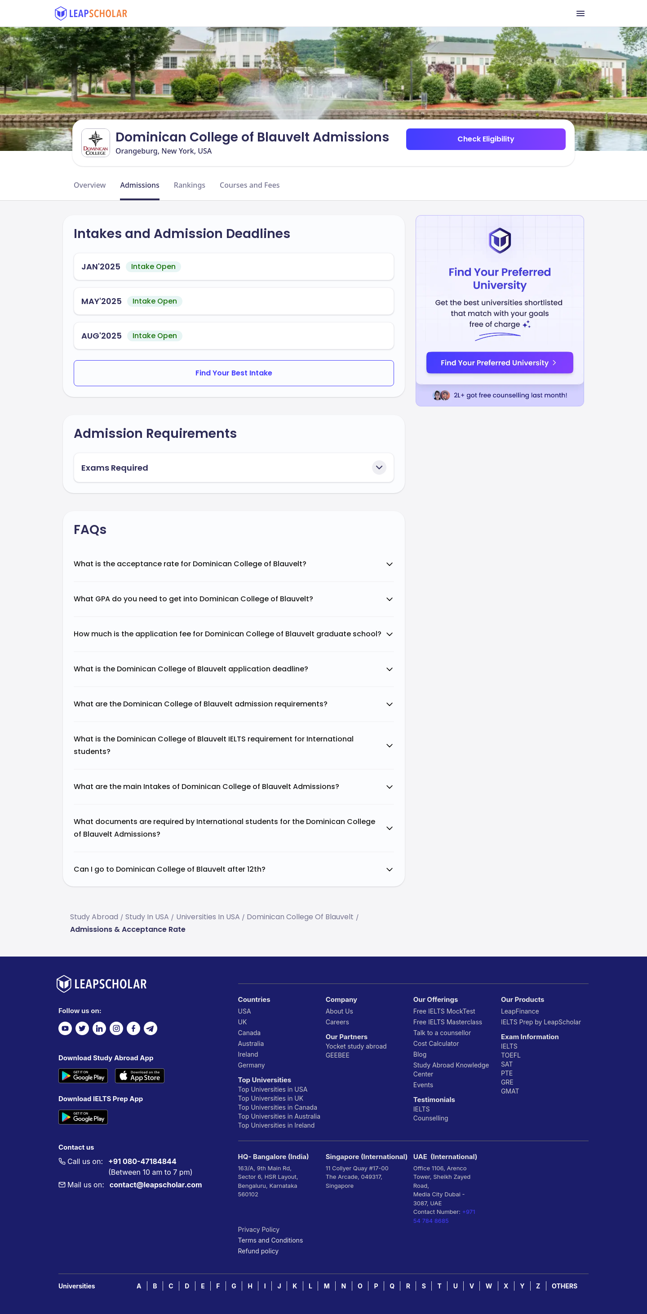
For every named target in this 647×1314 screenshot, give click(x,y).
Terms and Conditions (270, 1240)
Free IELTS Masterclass (447, 1022)
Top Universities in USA (273, 1089)
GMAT (510, 1091)
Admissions (139, 185)
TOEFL (511, 1055)
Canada (249, 1032)
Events (423, 1085)
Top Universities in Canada (277, 1107)
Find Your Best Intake (233, 373)
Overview (90, 185)
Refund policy (258, 1251)
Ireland (248, 1054)
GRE (507, 1082)
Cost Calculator (436, 1043)
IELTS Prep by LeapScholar (541, 1022)
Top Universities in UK (271, 1098)
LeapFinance (520, 1011)
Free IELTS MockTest (444, 1011)
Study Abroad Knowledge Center (451, 1069)
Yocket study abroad (356, 1046)
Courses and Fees (250, 185)
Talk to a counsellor (442, 1032)
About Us (339, 1011)
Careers (337, 1022)
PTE (507, 1073)
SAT (507, 1064)
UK (242, 1022)
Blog (420, 1054)
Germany (251, 1065)
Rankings (189, 185)
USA (244, 1011)
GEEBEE (338, 1055)
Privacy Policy (259, 1229)
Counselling (430, 1118)
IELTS (421, 1109)
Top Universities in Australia (279, 1116)
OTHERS (564, 1286)
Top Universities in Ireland (276, 1125)
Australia (251, 1043)
